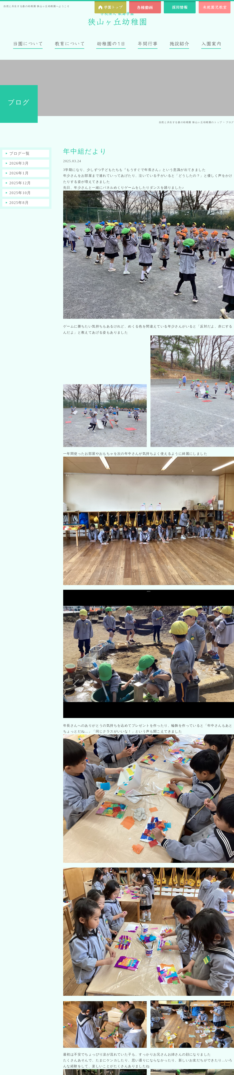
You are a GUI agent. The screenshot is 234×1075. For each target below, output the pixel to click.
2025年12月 (20, 183)
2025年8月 (19, 203)
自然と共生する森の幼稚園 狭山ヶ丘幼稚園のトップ (190, 122)
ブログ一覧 (19, 153)
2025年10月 (20, 193)
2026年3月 (19, 163)
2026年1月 (19, 173)
